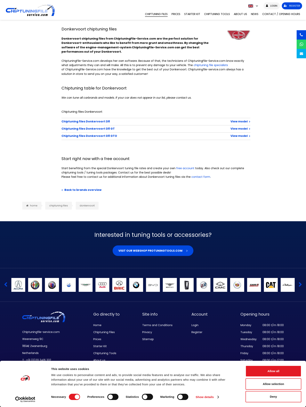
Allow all (273, 371)
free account (185, 168)
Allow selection (273, 384)
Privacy (147, 332)
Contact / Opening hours (281, 14)
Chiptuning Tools (217, 14)
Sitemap (148, 339)
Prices (176, 14)
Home (97, 325)
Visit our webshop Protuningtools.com (150, 251)
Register (196, 332)
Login (194, 325)
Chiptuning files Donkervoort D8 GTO (143, 136)
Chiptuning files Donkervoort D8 (143, 121)
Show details (205, 397)
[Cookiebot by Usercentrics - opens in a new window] (25, 399)
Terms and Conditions (157, 325)
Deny (273, 396)
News (254, 14)
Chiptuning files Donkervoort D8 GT (143, 129)
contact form (200, 177)
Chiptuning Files (156, 14)
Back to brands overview (82, 190)
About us (240, 14)
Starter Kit (192, 14)
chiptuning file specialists (211, 65)
